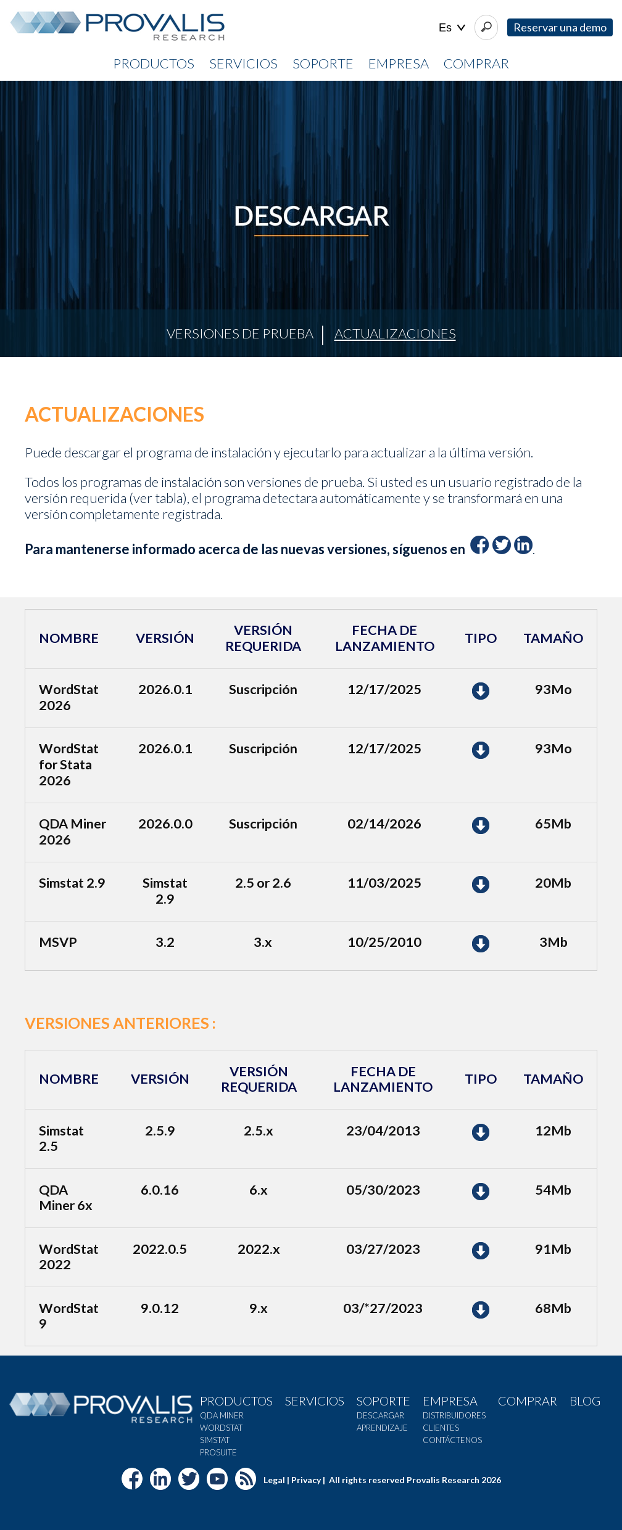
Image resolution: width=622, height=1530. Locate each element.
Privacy (306, 1480)
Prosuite (218, 1452)
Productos (153, 63)
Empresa (398, 63)
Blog (585, 1400)
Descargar (380, 1415)
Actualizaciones (395, 333)
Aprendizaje (382, 1428)
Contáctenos (452, 1440)
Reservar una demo (560, 27)
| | (452, 28)
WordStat (221, 1428)
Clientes (441, 1428)
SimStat (215, 1440)
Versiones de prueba (240, 333)
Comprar (476, 63)
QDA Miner (222, 1415)
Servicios (243, 63)
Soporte (323, 63)
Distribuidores (454, 1415)
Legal (274, 1480)
